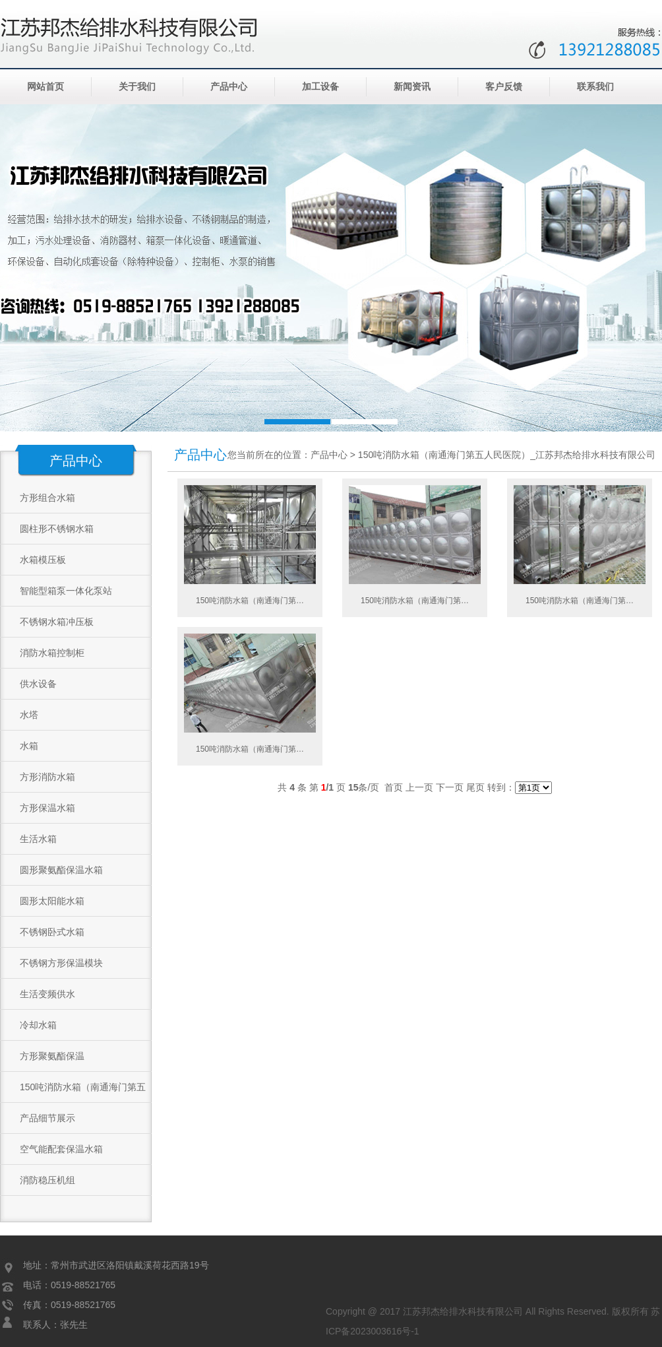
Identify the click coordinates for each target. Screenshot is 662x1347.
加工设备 (320, 87)
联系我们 (595, 87)
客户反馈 (503, 87)
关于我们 (137, 87)
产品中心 (228, 87)
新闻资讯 (412, 87)
